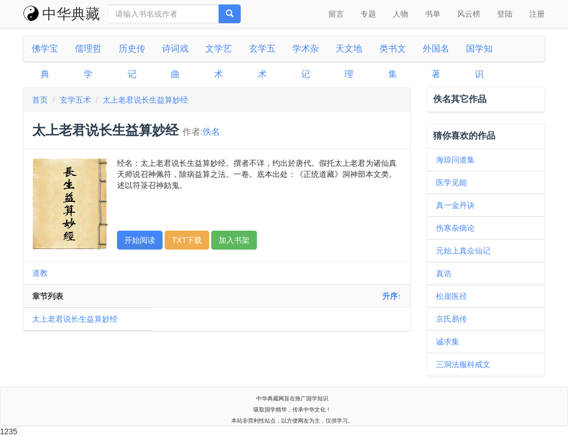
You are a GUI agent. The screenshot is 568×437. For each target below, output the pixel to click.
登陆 (505, 13)
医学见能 (451, 182)
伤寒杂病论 (455, 227)
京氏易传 (451, 318)
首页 (40, 99)
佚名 (211, 131)
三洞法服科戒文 (463, 364)
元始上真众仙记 (463, 250)
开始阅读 (139, 240)
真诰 (444, 273)
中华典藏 (61, 14)
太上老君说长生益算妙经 (145, 99)
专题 (368, 13)
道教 (40, 272)
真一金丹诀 (455, 205)
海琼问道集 (455, 159)
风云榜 (468, 13)
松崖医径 (451, 296)
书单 (432, 13)
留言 (336, 13)
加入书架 (234, 240)
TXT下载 (187, 240)
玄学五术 (75, 99)
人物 (400, 13)
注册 (537, 13)
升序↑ (392, 296)
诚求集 (447, 341)
